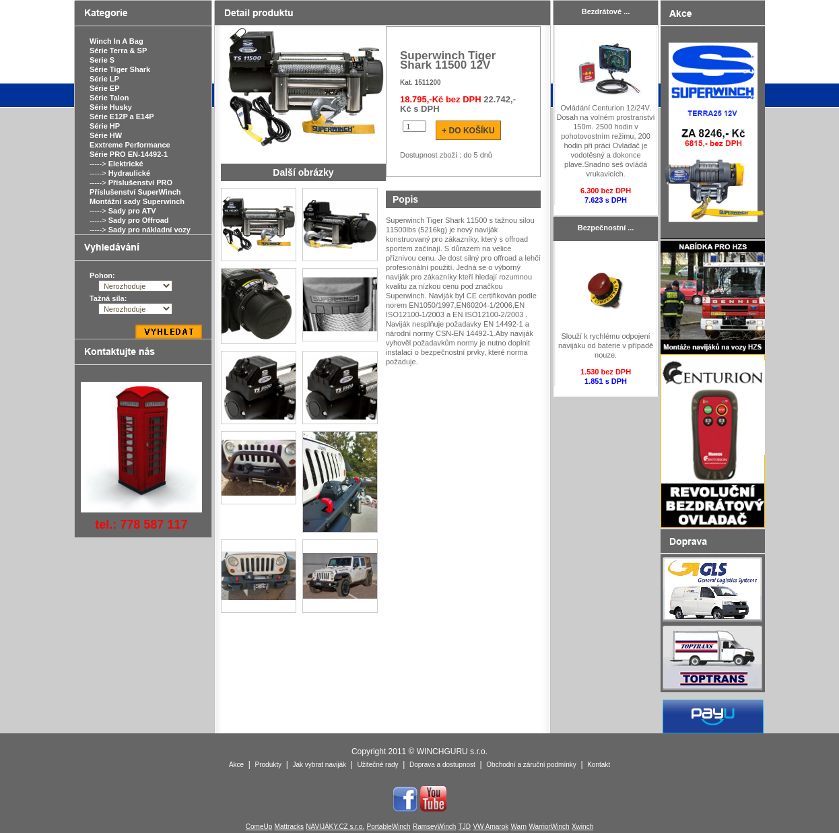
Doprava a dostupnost (442, 764)
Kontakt (598, 764)
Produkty (268, 764)
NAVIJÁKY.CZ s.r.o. (335, 826)
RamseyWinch (434, 826)
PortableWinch (389, 826)
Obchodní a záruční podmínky (531, 764)
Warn (519, 826)
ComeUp (259, 826)
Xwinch (582, 826)
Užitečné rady (377, 764)
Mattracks (289, 826)
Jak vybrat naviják (318, 764)
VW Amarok (490, 826)
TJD (465, 826)
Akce (236, 764)
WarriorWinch (549, 826)
